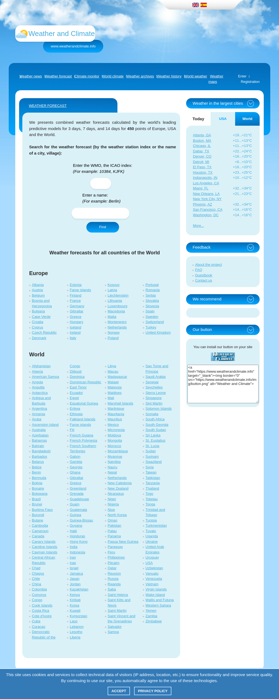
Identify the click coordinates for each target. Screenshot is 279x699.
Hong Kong (78, 542)
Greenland (78, 488)
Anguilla (38, 387)
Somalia (151, 414)
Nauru (112, 467)
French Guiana (81, 435)
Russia (113, 579)
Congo (37, 600)
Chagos (38, 573)
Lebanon (77, 627)
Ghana (75, 472)
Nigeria (113, 504)
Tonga (150, 504)
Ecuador (76, 393)
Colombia (39, 589)
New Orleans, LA (206, 194)
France (75, 301)
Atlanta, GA (202, 135)
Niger (112, 499)
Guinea (75, 515)
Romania (152, 290)
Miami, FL (200, 188)
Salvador (115, 627)
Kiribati (75, 600)
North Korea (117, 515)
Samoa (113, 632)
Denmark (39, 338)
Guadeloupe (79, 499)
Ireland (75, 332)
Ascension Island (45, 425)
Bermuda (39, 478)
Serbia (150, 295)
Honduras (77, 536)
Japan (74, 579)
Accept (118, 691)
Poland (113, 338)
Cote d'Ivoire (42, 616)
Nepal (112, 472)
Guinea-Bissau (81, 520)
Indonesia (77, 552)
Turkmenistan (156, 525)
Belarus (38, 462)
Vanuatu (151, 573)
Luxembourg (117, 306)
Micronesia (116, 430)
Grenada (77, 494)
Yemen (150, 610)
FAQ (198, 270)
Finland (75, 295)
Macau (113, 371)
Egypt (74, 398)
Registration (250, 82)
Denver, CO (202, 156)
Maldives (115, 393)
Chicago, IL (202, 146)
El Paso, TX (202, 167)
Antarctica (40, 393)
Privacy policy (153, 691)
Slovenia (152, 306)
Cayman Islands (44, 552)
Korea (74, 605)
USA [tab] (222, 119)
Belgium (38, 295)
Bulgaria (38, 311)
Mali (111, 398)
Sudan (150, 451)
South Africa (155, 419)
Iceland (75, 327)
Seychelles (154, 387)
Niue (111, 510)
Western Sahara (158, 605)
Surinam (152, 456)
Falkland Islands (82, 419)
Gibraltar (76, 311)
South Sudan (155, 430)
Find (102, 227)
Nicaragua (116, 494)
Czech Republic (44, 332)
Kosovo (113, 285)
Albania (38, 285)
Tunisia (151, 520)
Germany (77, 306)
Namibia (114, 462)
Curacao (38, 627)
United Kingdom (158, 332)
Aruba (36, 419)
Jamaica (76, 573)
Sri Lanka (152, 435)
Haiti (73, 531)
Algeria (37, 371)
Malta (112, 317)
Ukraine (151, 542)
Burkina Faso (42, 510)
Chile (36, 579)
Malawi (113, 382)
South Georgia (156, 425)
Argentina (39, 408)
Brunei (37, 504)
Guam (74, 504)
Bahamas (39, 440)
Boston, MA (202, 140)
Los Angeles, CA (206, 183)
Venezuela (153, 579)
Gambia (76, 462)
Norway (114, 332)
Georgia (76, 467)
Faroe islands (80, 290)
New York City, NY (207, 199)
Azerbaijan (40, 435)
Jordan (75, 584)
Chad (36, 568)
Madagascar (117, 377)
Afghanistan (41, 366)
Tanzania (152, 483)
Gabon (75, 456)
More (197, 226)
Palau (112, 531)
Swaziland (153, 462)
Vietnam (151, 584)
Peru (111, 552)
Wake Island (155, 595)
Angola (37, 382)
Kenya (75, 595)
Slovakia (152, 301)
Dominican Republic (85, 382)
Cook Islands (42, 605)
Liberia (75, 637)
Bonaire (38, 488)
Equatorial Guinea (84, 403)
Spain (149, 311)
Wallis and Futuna (159, 600)
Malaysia (115, 387)
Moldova (114, 435)
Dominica (77, 377)
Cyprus (37, 327)
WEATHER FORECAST (47, 106)
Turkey (150, 327)
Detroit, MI (201, 162)
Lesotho (76, 632)
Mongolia (115, 440)
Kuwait (75, 610)
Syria (149, 467)
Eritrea (75, 408)
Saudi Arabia (155, 377)
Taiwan (150, 472)
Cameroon (40, 531)
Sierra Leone (155, 393)
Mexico (113, 425)
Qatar (112, 568)
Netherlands (117, 327)
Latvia (112, 290)
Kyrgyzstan (78, 616)
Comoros (39, 595)
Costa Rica (40, 610)
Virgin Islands (156, 589)
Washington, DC (206, 215)
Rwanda (114, 584)
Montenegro (117, 322)
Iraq (73, 563)
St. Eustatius (155, 440)
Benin (36, 472)
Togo (149, 494)
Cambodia (40, 525)
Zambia (151, 616)
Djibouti (75, 371)
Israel (74, 568)
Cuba (36, 621)
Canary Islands (44, 542)
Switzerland (154, 322)
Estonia (75, 285)
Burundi (38, 515)
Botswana (39, 494)
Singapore (153, 398)
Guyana (76, 525)
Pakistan (114, 525)
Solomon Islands (158, 408)
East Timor (78, 387)
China (36, 584)
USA (149, 563)
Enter (242, 76)
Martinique (116, 408)
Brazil (36, 499)
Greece (75, 317)
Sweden (151, 317)
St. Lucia (152, 446)
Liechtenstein (118, 295)
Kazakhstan (79, 589)
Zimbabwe (153, 621)
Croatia (37, 322)
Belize (36, 467)
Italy (73, 338)
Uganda (151, 536)
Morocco (114, 446)
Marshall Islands (120, 403)
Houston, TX (203, 172)
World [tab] (247, 119)
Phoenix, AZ (202, 204)
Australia (39, 430)
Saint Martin (117, 610)
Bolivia (37, 483)
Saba (112, 589)
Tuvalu (150, 531)
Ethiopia (76, 414)
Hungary (76, 322)
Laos (73, 621)
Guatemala (78, 510)
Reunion (114, 573)
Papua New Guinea (123, 542)
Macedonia (116, 311)
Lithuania (115, 301)
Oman (112, 520)
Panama (114, 536)
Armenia (38, 414)
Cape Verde (41, 317)
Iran (73, 557)
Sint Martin (153, 403)
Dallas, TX (201, 151)
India (73, 547)
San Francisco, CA (207, 209)
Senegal (152, 382)
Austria (37, 290)
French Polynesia (83, 440)
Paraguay (115, 547)
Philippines (116, 557)
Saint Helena (118, 595)
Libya (112, 366)
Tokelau (151, 499)
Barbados (39, 456)
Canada (38, 536)
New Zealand (118, 488)
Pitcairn (113, 563)
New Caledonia (120, 483)
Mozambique (118, 451)
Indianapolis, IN (205, 178)
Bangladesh (41, 451)
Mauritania (116, 414)
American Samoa (45, 377)
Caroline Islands (44, 547)
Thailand (152, 488)
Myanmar (115, 456)
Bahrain (38, 446)
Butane (37, 520)
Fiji (72, 430)
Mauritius (115, 419)
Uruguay (152, 557)
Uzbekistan (154, 568)
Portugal (152, 285)
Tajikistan (152, 478)
